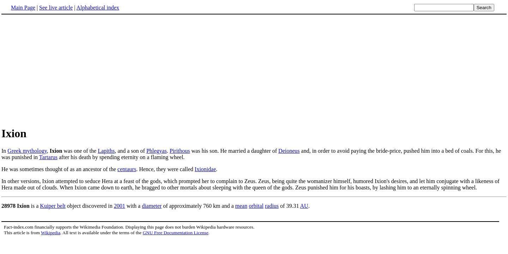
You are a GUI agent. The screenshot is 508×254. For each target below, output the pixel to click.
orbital (256, 206)
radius (272, 206)
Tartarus (48, 157)
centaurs (126, 169)
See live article (56, 8)
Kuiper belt (52, 206)
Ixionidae (205, 169)
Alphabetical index (97, 8)
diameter (152, 206)
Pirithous (180, 151)
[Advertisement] (60, 70)
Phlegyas (156, 151)
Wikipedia (50, 232)
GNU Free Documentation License (175, 232)
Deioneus (289, 151)
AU (304, 206)
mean (241, 206)
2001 (119, 206)
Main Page (23, 8)
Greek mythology (27, 151)
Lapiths (106, 151)
